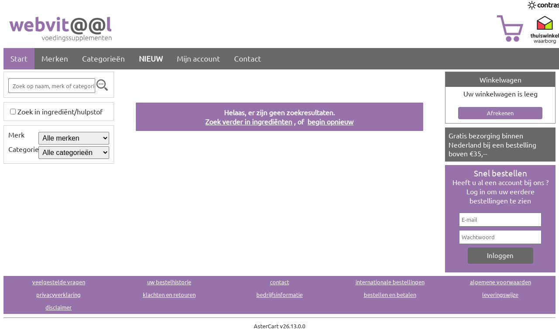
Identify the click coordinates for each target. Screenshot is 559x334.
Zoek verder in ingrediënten (248, 121)
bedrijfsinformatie (279, 294)
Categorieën (103, 58)
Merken (54, 58)
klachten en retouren (169, 294)
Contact (247, 58)
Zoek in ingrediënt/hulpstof (60, 111)
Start (19, 58)
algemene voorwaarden (500, 282)
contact (279, 282)
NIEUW (151, 58)
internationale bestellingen (389, 282)
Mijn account (198, 58)
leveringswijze (500, 294)
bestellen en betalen (390, 294)
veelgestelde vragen (58, 282)
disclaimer (58, 307)
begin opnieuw (330, 121)
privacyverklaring (58, 294)
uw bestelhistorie (169, 282)
